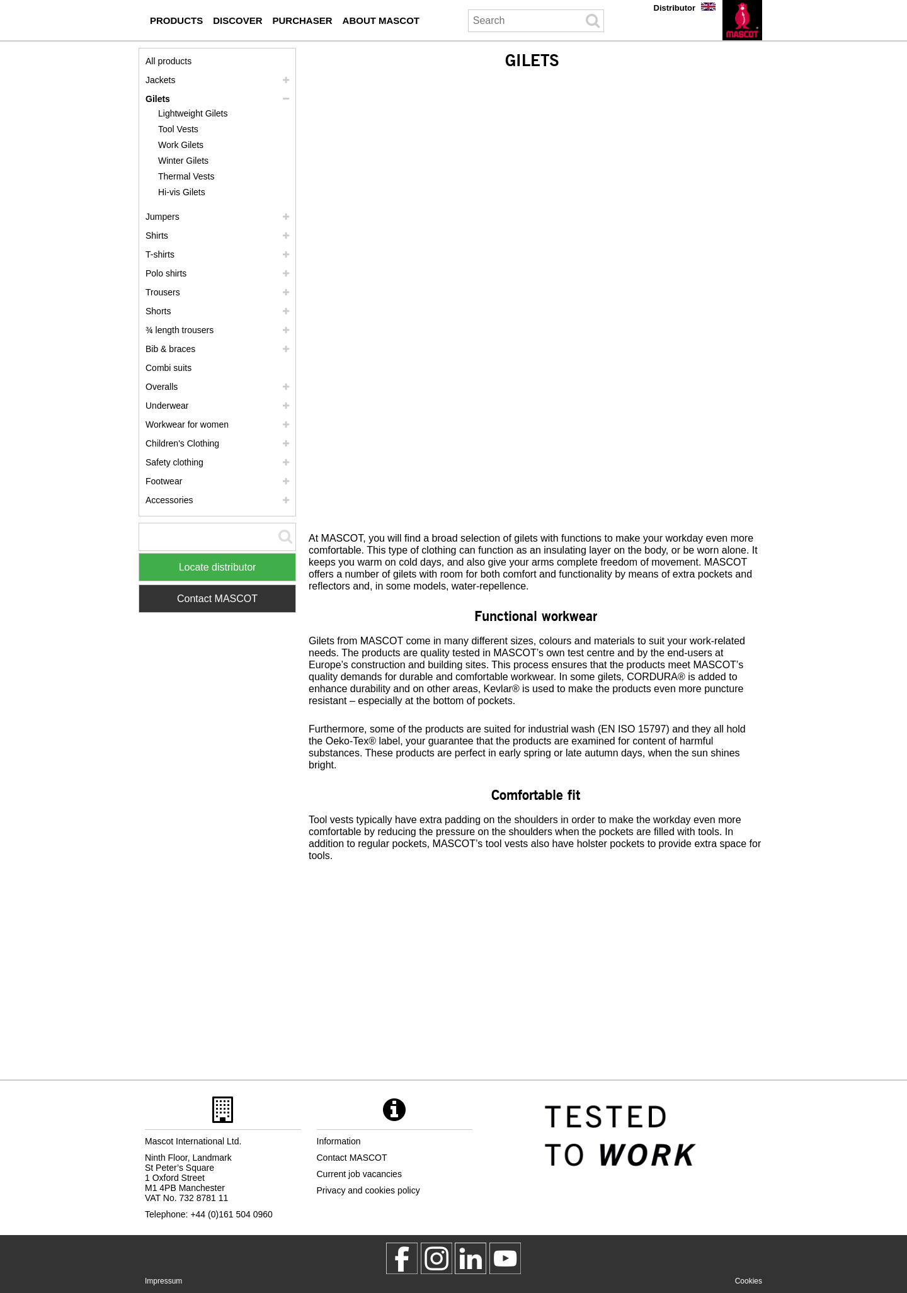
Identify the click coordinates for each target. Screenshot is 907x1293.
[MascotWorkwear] (402, 1258)
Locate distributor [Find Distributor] (217, 567)
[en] (742, 20)
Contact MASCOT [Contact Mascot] (217, 598)
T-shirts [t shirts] (159, 254)
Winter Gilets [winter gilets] (183, 161)
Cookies (748, 1281)
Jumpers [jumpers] (162, 217)
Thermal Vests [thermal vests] (186, 176)
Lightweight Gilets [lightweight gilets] (193, 113)
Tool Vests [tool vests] (178, 129)
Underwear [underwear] (166, 406)
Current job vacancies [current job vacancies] (359, 1174)
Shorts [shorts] (158, 311)
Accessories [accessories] (169, 500)
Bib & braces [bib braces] (170, 349)
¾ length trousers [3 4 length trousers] (179, 330)
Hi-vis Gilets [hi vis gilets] (181, 192)
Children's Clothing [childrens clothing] (182, 443)
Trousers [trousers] (162, 292)
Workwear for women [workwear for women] (187, 424)
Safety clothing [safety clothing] (174, 462)
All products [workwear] (168, 61)
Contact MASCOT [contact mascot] (352, 1158)
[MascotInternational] (505, 1258)
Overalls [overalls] (161, 387)
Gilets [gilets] (157, 99)
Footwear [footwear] (163, 481)
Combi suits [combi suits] (168, 368)
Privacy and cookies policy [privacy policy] (368, 1190)
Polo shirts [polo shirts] (165, 273)
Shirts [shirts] (156, 236)
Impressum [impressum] (163, 1281)
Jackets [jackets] (160, 80)
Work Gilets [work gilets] (180, 145)
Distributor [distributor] (674, 8)
